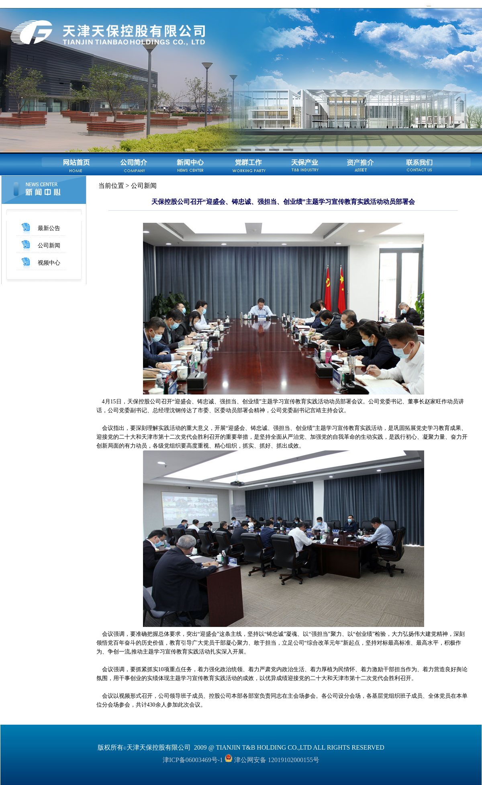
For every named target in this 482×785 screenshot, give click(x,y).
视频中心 (49, 263)
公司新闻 (49, 245)
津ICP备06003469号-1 (193, 759)
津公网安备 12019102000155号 (272, 759)
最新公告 (49, 228)
